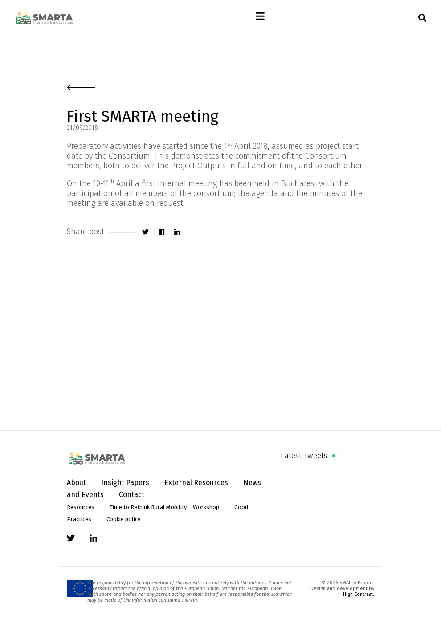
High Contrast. (358, 594)
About (76, 482)
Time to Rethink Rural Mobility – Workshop (164, 507)
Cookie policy (123, 519)
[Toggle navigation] (260, 18)
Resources (80, 507)
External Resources (196, 482)
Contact (131, 494)
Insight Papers (125, 482)
